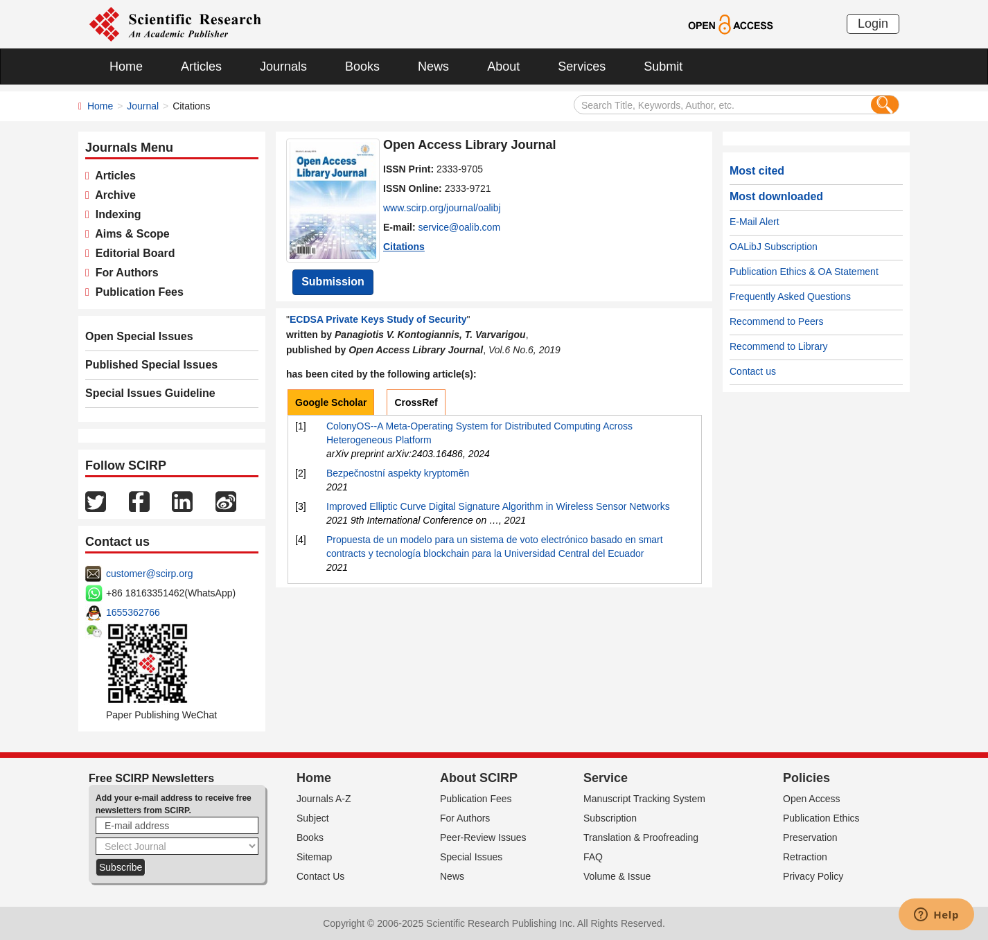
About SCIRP (479, 778)
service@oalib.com (459, 227)
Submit (663, 66)
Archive (112, 195)
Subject (313, 818)
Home (126, 66)
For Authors (124, 272)
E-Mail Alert (754, 221)
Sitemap (314, 856)
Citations (404, 246)
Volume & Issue (617, 876)
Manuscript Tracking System (644, 798)
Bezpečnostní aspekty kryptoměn (397, 473)
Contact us (753, 371)
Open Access (811, 798)
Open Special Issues (139, 336)
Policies (806, 778)
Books (362, 66)
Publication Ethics (821, 818)
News (433, 66)
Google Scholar (331, 402)
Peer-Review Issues (483, 837)
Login (873, 23)
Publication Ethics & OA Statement (804, 271)
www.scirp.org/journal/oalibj (442, 207)
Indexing (115, 214)
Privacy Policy (813, 876)
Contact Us (320, 876)
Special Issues (471, 856)
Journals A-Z (324, 798)
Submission (332, 281)
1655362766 (133, 612)
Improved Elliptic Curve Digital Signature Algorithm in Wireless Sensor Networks (498, 506)
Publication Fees (136, 292)
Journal (143, 106)
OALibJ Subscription (774, 246)
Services (582, 66)
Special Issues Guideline (150, 393)
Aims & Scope (129, 234)
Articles (201, 66)
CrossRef (415, 402)
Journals (283, 66)
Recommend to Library (779, 346)
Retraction (805, 856)
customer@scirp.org (149, 573)
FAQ (593, 856)
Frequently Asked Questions (790, 296)
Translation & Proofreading (640, 837)
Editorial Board (132, 253)
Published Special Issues (151, 365)
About (503, 66)
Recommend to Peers (776, 321)
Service (605, 778)
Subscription (610, 818)
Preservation (810, 837)
